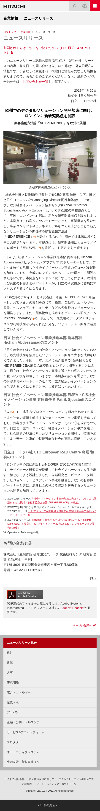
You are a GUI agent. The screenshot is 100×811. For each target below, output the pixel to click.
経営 (10, 652)
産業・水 (13, 702)
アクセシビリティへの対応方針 (76, 779)
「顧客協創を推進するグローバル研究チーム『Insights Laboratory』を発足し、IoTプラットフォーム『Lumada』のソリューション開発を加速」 (50, 523)
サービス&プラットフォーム (26, 732)
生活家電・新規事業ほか (23, 762)
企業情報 (26, 32)
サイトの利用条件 (14, 779)
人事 (10, 672)
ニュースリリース (23, 38)
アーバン (13, 712)
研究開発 (13, 682)
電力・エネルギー (19, 692)
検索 (73, 5)
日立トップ (9, 32)
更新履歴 (27, 784)
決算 (10, 662)
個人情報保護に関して (41, 779)
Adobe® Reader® (72, 608)
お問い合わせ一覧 (35, 81)
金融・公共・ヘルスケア (23, 722)
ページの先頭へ (82, 625)
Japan (83, 5)
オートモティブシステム (23, 752)
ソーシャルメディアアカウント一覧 (56, 784)
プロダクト (14, 742)
